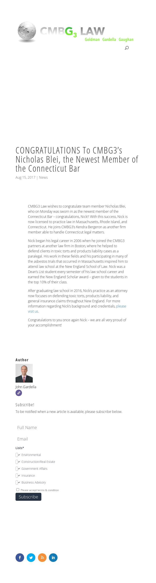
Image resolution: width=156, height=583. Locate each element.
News (43, 177)
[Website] (19, 393)
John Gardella (26, 387)
